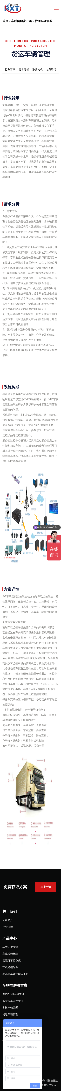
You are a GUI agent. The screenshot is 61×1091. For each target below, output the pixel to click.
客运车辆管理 (10, 1007)
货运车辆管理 (43, 21)
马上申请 (46, 887)
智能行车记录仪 (11, 960)
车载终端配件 (10, 967)
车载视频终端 (10, 953)
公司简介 (7, 920)
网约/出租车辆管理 (13, 994)
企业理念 (7, 926)
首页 (5, 21)
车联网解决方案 (21, 21)
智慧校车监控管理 (12, 1000)
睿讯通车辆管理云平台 (15, 974)
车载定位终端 (10, 947)
